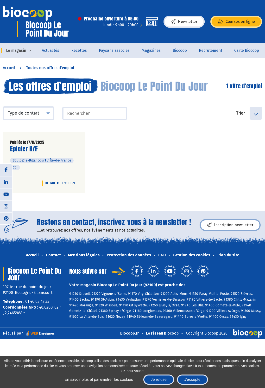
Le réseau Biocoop (162, 333)
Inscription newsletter (230, 225)
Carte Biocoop (246, 50)
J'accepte (192, 379)
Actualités (50, 50)
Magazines (151, 50)
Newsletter (184, 21)
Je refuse (159, 379)
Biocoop (180, 50)
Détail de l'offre (60, 183)
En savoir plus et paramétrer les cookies (98, 379)
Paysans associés (114, 50)
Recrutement (210, 50)
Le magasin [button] (16, 50)
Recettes (79, 50)
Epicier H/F (24, 149)
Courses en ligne (236, 21)
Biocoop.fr (129, 333)
